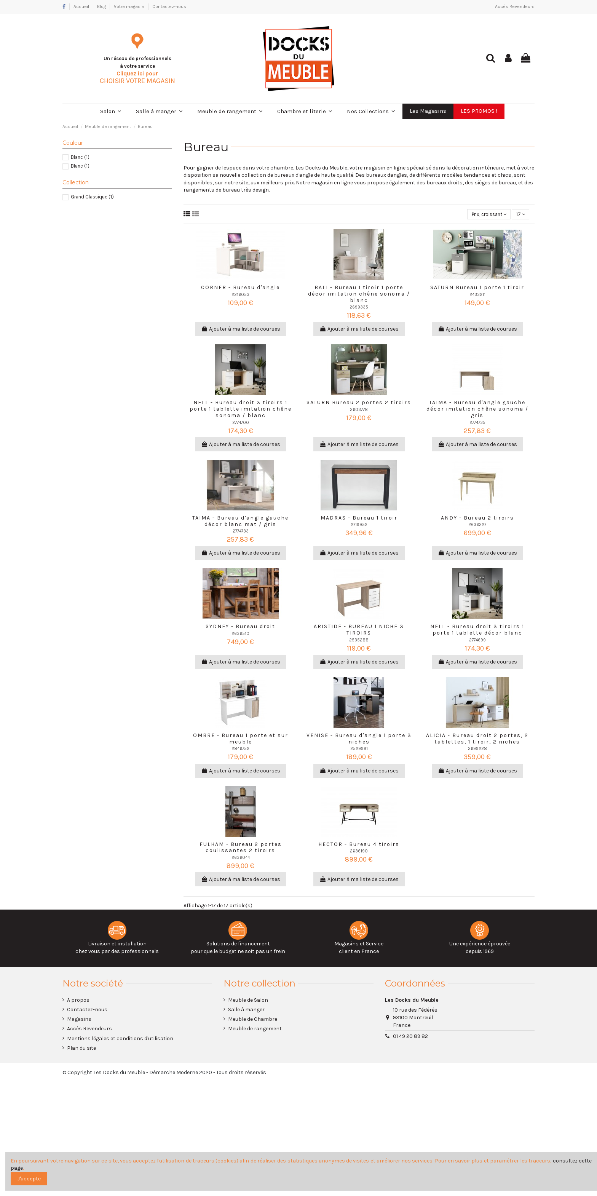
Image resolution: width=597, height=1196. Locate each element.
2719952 (359, 525)
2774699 (477, 640)
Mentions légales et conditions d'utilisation (120, 1039)
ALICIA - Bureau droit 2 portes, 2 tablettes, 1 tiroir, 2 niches (477, 739)
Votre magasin (129, 6)
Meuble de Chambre (252, 1020)
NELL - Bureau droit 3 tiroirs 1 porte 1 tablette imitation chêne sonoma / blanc (241, 409)
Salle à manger (246, 1010)
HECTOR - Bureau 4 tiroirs (358, 844)
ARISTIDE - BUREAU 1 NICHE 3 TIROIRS (359, 630)
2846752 (240, 749)
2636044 (240, 858)
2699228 (477, 749)
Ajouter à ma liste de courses (240, 329)
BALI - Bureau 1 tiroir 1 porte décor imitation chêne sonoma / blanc (359, 294)
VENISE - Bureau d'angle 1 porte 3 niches (359, 739)
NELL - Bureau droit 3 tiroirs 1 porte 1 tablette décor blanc (477, 630)
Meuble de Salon (248, 1001)
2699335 (359, 307)
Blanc (80, 157)
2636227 (477, 525)
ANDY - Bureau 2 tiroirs (477, 518)
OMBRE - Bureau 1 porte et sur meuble (240, 739)
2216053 (240, 295)
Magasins (79, 1020)
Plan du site (81, 1049)
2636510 (240, 634)
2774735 (477, 423)
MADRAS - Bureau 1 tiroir (359, 518)
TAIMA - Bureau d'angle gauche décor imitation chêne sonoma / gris (477, 409)
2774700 (240, 423)
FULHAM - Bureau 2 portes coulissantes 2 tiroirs (241, 847)
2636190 (359, 851)
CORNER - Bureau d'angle (240, 288)
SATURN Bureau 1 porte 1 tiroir (477, 288)
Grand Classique (92, 197)
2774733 (241, 531)
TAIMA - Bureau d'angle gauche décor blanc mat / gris (240, 521)
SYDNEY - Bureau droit (240, 627)
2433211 (477, 295)
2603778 (359, 410)
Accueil (81, 6)
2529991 (359, 749)
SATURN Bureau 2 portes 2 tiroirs (358, 403)
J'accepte (29, 1178)
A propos (78, 1001)
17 (520, 214)
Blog (102, 6)
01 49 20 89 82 (410, 1037)
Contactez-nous (169, 6)
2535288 (359, 640)
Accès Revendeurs (515, 6)
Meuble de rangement (255, 1029)
